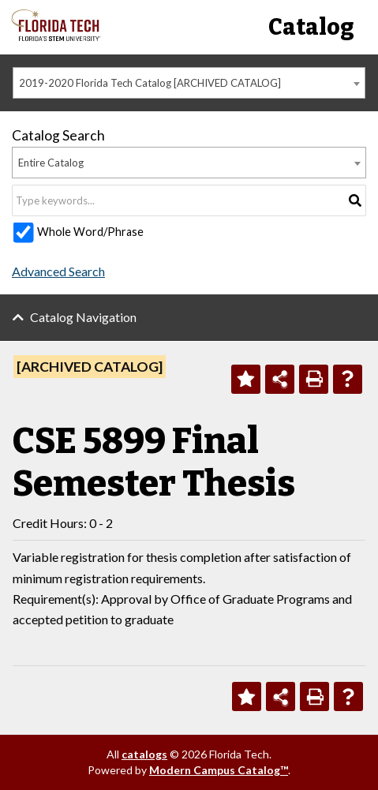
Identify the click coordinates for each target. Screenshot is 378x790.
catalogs (144, 754)
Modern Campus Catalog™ (218, 770)
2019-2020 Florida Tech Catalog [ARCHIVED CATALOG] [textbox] (150, 83)
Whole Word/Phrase (90, 231)
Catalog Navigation (83, 316)
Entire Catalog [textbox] (51, 162)
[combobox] (189, 83)
